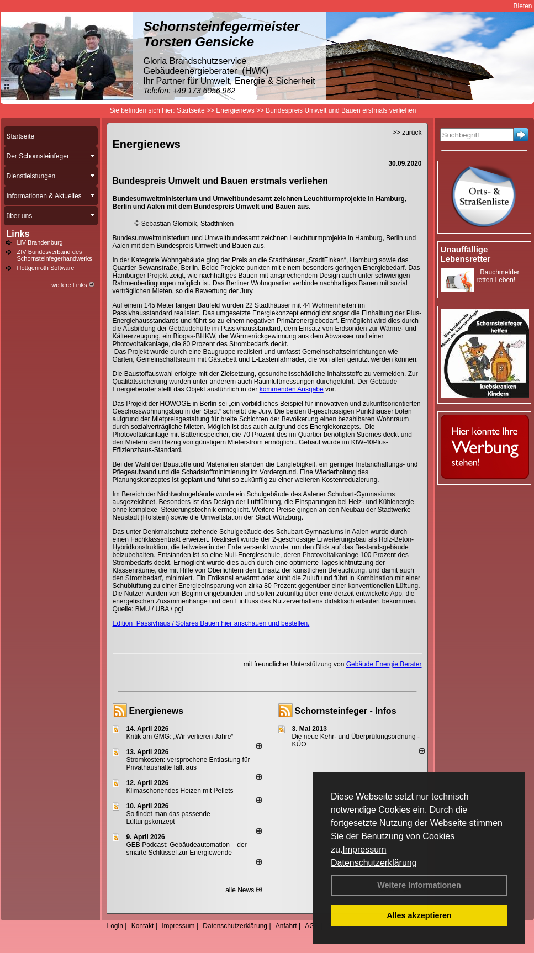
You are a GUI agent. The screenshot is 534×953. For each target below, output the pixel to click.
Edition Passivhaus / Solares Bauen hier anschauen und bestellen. (211, 623)
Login (115, 926)
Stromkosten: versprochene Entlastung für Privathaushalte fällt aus (188, 763)
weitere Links (72, 285)
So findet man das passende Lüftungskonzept (168, 817)
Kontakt (142, 926)
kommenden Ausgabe (292, 389)
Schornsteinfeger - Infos (345, 711)
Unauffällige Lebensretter (466, 254)
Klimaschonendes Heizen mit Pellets (180, 791)
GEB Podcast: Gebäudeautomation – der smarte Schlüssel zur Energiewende (186, 848)
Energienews (156, 711)
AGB (312, 926)
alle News (243, 890)
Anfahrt (286, 926)
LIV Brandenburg (40, 242)
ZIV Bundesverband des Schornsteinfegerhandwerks (54, 255)
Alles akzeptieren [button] (419, 915)
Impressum (364, 849)
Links (18, 234)
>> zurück (407, 132)
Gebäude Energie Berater (384, 664)
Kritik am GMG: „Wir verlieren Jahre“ (180, 736)
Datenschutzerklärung (374, 862)
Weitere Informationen (419, 885)
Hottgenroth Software (46, 267)
